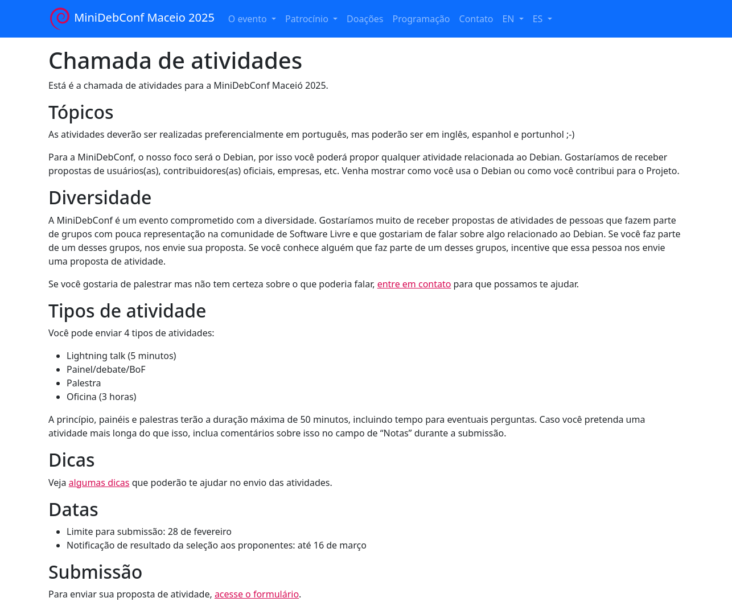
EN (509, 19)
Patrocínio (308, 19)
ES (539, 19)
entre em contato (414, 284)
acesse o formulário (257, 594)
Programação (421, 19)
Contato (476, 19)
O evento (248, 19)
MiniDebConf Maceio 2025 (131, 18)
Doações (365, 19)
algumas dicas (99, 482)
